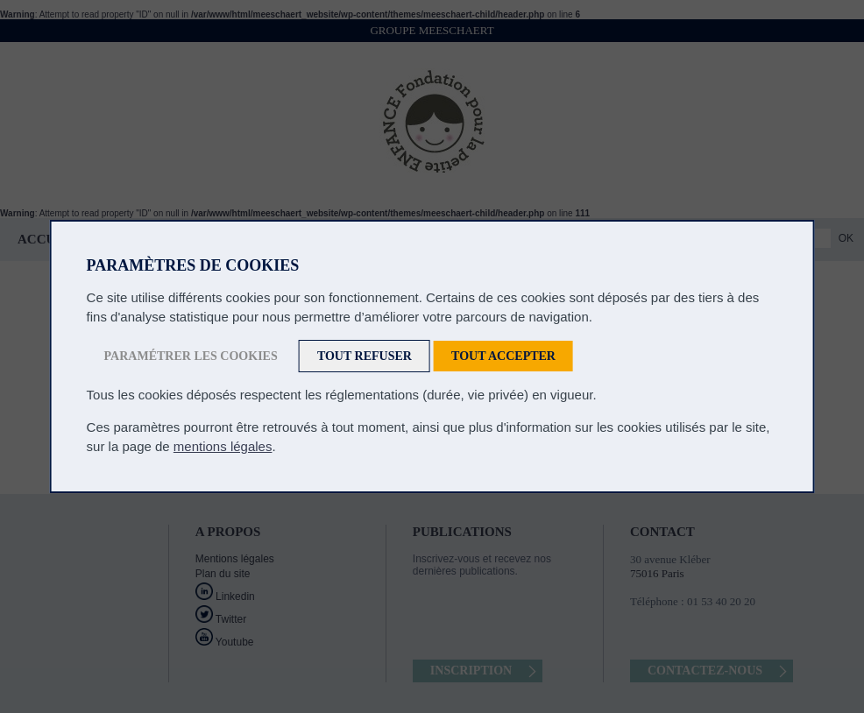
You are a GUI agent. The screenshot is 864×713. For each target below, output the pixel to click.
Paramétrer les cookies (191, 356)
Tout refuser (364, 356)
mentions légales (223, 446)
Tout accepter (503, 356)
